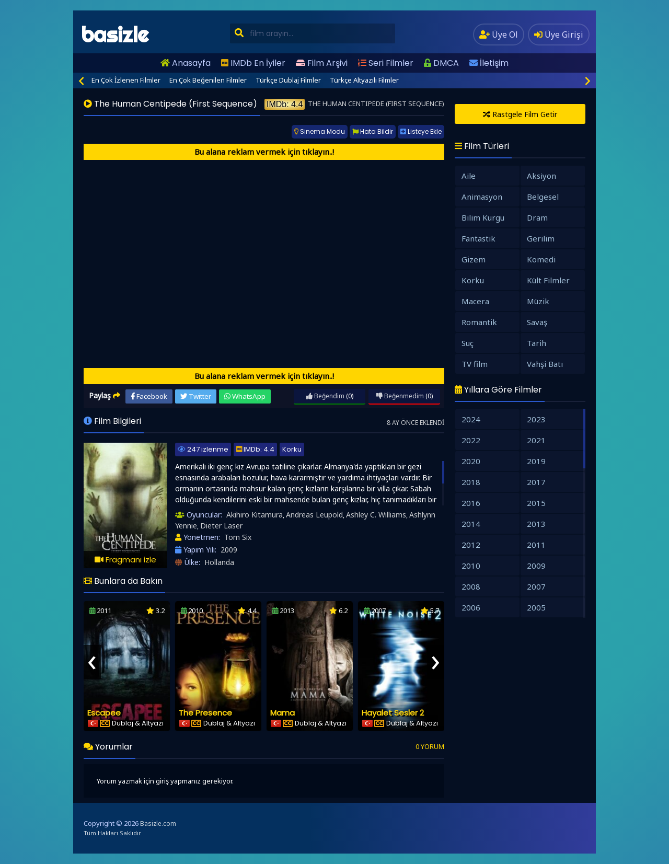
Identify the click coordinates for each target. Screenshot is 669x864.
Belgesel (543, 196)
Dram (537, 217)
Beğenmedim (400, 395)
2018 (471, 482)
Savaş (537, 322)
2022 (471, 440)
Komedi (541, 259)
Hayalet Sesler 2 (393, 712)
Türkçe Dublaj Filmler (288, 80)
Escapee (104, 712)
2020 (471, 461)
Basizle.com (158, 823)
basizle (114, 35)
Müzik (538, 301)
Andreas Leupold (314, 515)
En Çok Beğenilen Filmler (208, 80)
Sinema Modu (319, 131)
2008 (471, 586)
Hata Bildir (372, 131)
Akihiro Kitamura (254, 515)
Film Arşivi (322, 63)
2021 (536, 440)
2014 (471, 524)
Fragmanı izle (125, 559)
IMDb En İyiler (253, 63)
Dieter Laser (221, 526)
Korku (292, 449)
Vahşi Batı (545, 364)
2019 (536, 461)
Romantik (479, 322)
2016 (471, 503)
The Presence (205, 712)
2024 (471, 419)
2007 (536, 586)
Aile (469, 175)
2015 (536, 503)
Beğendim (325, 395)
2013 (536, 524)
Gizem (474, 259)
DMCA (441, 63)
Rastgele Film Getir (520, 114)
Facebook (149, 396)
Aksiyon (541, 175)
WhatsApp (245, 396)
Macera (475, 301)
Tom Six (237, 537)
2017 (536, 482)
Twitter (195, 396)
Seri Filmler (385, 63)
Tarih (536, 343)
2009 (229, 550)
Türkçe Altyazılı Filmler (364, 80)
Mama (282, 712)
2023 (536, 419)
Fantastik (478, 238)
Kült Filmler (548, 280)
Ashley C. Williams (376, 515)
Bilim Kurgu (483, 217)
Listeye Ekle (421, 131)
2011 (536, 544)
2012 (471, 544)
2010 (471, 565)
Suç (468, 343)
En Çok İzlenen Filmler (125, 80)
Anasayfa (185, 63)
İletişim (489, 63)
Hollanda (219, 562)
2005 (536, 607)
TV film (475, 364)
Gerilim (541, 238)
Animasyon (482, 196)
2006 (471, 607)
